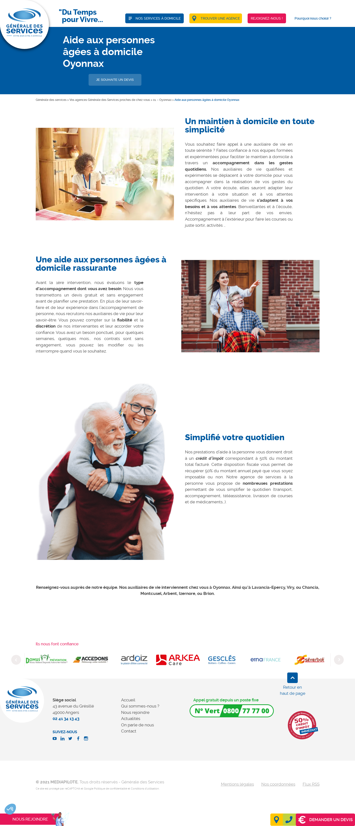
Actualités (130, 718)
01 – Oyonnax (162, 100)
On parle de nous (137, 724)
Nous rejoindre (135, 712)
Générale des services (51, 100)
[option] (105, 174)
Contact (128, 731)
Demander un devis (325, 820)
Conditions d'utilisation (145, 788)
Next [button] (339, 660)
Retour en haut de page (292, 690)
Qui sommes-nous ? (140, 706)
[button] (10, 809)
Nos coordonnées (278, 784)
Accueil (128, 699)
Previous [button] (16, 660)
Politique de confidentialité (110, 788)
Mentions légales (237, 784)
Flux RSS (311, 784)
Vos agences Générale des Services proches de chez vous (109, 100)
